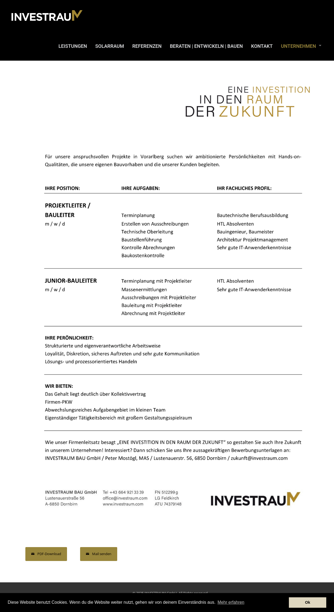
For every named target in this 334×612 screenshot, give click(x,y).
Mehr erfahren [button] (231, 602)
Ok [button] (307, 602)
